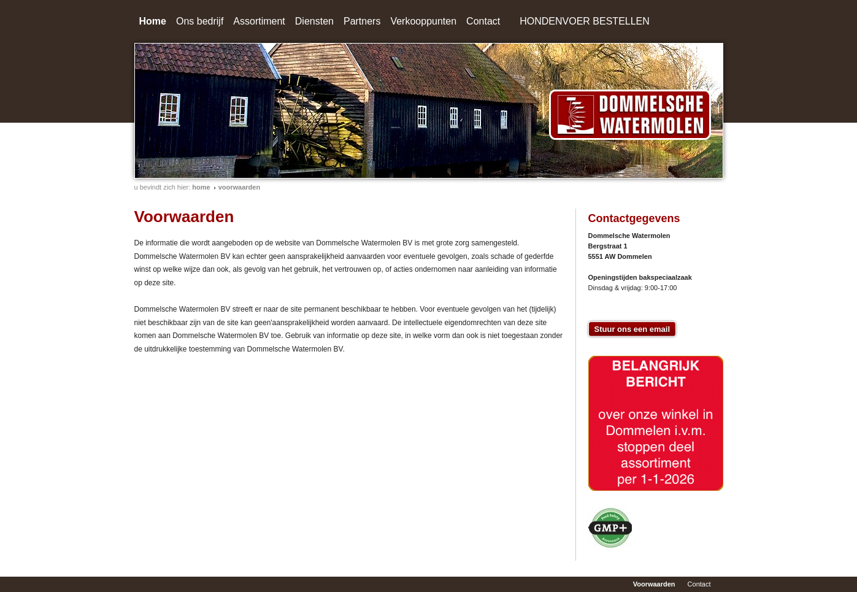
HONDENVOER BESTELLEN (585, 21)
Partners (362, 21)
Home (152, 21)
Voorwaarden (239, 187)
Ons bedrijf (199, 21)
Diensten (314, 21)
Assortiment (259, 21)
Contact (483, 21)
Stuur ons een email (632, 329)
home (201, 187)
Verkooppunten (423, 21)
